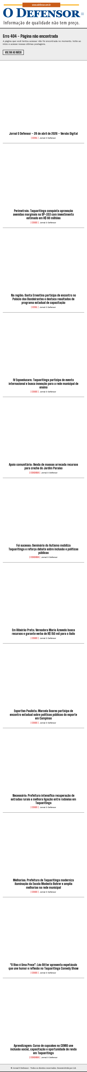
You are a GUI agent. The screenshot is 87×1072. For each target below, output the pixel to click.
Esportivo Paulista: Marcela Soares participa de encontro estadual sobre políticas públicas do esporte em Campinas (43, 714)
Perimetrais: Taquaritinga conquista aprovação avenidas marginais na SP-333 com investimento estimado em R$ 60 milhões (43, 214)
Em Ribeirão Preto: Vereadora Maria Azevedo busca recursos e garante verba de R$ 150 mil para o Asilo (43, 632)
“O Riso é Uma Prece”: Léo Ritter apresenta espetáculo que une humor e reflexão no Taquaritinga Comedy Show (43, 966)
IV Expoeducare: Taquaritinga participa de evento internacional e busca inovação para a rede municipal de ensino (43, 383)
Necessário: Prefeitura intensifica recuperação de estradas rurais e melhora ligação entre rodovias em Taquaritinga (43, 799)
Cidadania (34, 473)
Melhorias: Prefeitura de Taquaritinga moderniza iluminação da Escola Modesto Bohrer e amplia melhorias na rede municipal (43, 883)
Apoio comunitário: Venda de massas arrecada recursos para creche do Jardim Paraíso (43, 466)
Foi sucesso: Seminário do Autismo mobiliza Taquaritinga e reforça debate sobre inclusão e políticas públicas (43, 549)
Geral (34, 138)
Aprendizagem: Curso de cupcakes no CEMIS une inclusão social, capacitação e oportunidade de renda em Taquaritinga (43, 1049)
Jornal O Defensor (48, 138)
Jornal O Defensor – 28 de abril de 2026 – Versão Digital (43, 133)
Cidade (35, 222)
